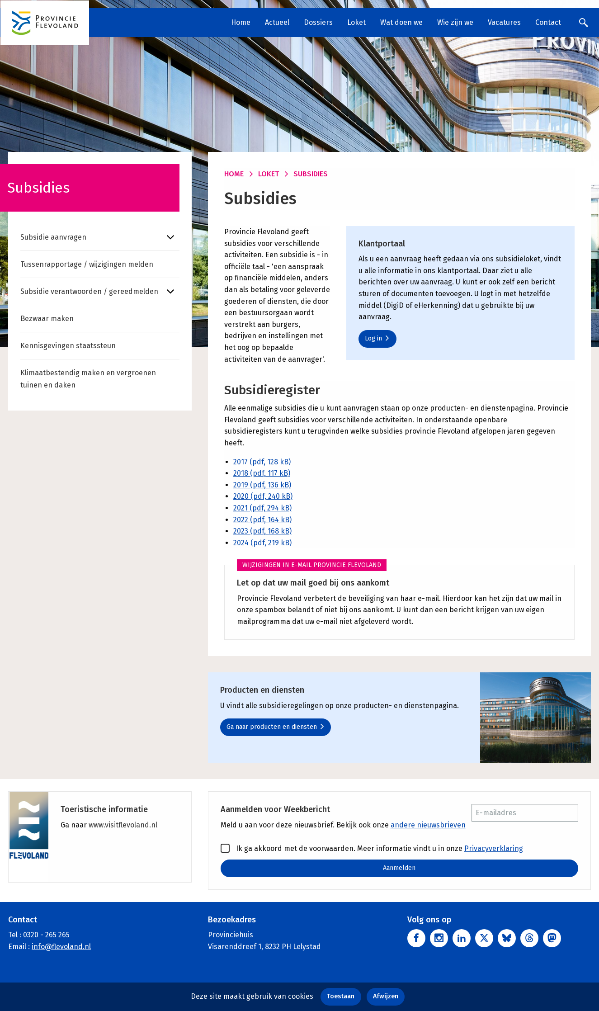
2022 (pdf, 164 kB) (262, 519)
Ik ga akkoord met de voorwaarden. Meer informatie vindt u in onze (372, 848)
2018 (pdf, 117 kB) (261, 473)
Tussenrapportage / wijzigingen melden (86, 264)
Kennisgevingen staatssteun (68, 345)
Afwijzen (385, 996)
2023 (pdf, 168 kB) (262, 531)
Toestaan (340, 996)
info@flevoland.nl (61, 946)
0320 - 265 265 (46, 935)
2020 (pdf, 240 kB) (262, 496)
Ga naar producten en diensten (275, 727)
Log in (377, 338)
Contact (548, 22)
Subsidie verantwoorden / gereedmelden (89, 291)
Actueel (277, 22)
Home (240, 22)
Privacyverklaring (493, 848)
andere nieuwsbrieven (428, 825)
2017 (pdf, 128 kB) (262, 462)
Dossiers (318, 22)
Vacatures (504, 22)
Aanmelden (399, 868)
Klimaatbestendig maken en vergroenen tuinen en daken (88, 378)
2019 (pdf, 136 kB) (262, 485)
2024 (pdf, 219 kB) (262, 543)
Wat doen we (401, 22)
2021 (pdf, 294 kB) (262, 508)
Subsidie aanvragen (53, 237)
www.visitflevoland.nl (123, 825)
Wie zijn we (455, 22)
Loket (356, 22)
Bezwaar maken (47, 318)
